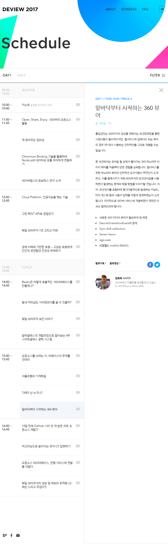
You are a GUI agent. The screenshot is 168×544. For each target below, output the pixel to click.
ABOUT (111, 9)
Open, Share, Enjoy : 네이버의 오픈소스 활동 (46, 121)
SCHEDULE (128, 9)
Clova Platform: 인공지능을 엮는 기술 (45, 197)
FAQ (145, 9)
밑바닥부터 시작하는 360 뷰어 (39, 409)
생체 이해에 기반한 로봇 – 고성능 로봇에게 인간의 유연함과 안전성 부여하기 (47, 248)
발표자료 (101, 263)
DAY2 (21, 75)
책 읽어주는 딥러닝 (33, 140)
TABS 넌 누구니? (32, 392)
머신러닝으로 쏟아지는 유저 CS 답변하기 (46, 446)
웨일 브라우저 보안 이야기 (37, 319)
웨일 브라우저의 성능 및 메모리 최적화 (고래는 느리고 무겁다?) (47, 485)
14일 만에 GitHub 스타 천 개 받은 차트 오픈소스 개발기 (47, 427)
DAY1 (7, 75)
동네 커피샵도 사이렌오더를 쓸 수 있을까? (46, 302)
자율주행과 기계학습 (34, 376)
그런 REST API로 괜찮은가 (38, 214)
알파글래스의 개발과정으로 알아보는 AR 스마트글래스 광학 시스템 (46, 337)
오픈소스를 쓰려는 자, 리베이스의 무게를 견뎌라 (46, 357)
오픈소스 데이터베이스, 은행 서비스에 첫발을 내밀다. (47, 464)
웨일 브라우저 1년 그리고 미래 (40, 230)
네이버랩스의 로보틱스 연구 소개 (41, 180)
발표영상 (115, 263)
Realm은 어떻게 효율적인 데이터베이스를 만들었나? (47, 283)
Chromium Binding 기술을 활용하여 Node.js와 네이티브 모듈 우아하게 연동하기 (47, 160)
